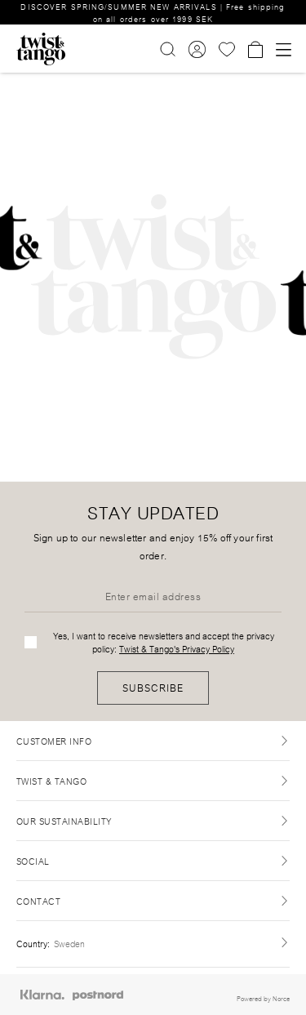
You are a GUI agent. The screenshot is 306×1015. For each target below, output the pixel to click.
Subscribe (153, 687)
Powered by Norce (263, 998)
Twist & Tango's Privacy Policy (176, 648)
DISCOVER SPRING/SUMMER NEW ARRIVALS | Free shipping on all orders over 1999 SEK (152, 12)
